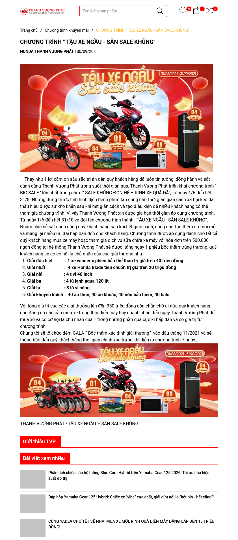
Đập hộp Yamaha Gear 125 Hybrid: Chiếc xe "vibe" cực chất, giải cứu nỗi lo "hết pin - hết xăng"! (131, 497)
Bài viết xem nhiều (44, 458)
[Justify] (160, 11)
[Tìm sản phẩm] (123, 11)
